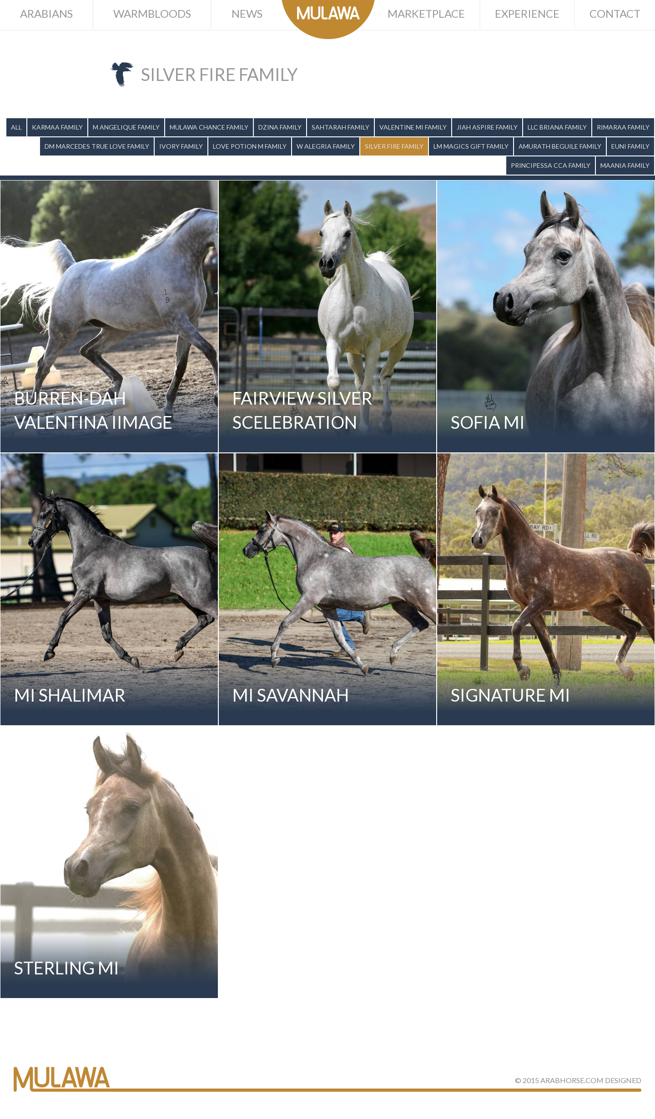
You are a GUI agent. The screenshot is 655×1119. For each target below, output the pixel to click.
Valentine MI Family (413, 127)
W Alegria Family (326, 146)
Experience (527, 13)
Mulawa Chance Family (209, 127)
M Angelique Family (126, 127)
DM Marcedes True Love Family (97, 146)
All (16, 127)
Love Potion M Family (250, 146)
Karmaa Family (57, 127)
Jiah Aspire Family (487, 127)
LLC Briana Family (557, 127)
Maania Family (625, 165)
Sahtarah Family (340, 127)
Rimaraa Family (623, 127)
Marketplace (426, 13)
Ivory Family (181, 146)
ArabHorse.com (572, 1080)
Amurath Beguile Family (560, 146)
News (247, 13)
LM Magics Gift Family (471, 146)
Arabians (46, 13)
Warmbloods (152, 13)
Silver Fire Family (394, 146)
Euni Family (630, 146)
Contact (615, 13)
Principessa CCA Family (550, 165)
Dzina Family (280, 127)
